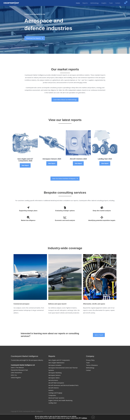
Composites (52, 395)
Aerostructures (53, 380)
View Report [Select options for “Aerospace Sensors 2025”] (51, 163)
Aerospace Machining (55, 373)
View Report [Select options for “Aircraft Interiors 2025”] (78, 163)
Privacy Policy (90, 360)
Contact (88, 370)
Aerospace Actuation (54, 365)
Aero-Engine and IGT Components (59, 360)
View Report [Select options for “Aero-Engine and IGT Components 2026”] (25, 165)
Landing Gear (52, 403)
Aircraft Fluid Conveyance (56, 383)
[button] (65, 179)
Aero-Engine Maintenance (56, 363)
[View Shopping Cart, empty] (125, 3)
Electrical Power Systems (56, 398)
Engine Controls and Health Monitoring (60, 400)
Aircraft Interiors (53, 388)
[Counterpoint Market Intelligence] (11, 3)
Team (88, 363)
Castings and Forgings (55, 393)
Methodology (90, 368)
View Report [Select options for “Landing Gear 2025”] (104, 163)
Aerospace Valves (54, 378)
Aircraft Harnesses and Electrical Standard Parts (63, 385)
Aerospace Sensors (54, 375)
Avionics (50, 390)
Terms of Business (92, 365)
